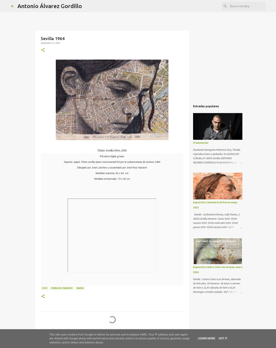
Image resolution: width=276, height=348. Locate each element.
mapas (80, 288)
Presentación (200, 142)
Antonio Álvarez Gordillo (49, 6)
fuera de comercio (62, 288)
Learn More (206, 338)
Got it (223, 338)
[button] (43, 50)
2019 (44, 288)
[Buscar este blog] (247, 6)
